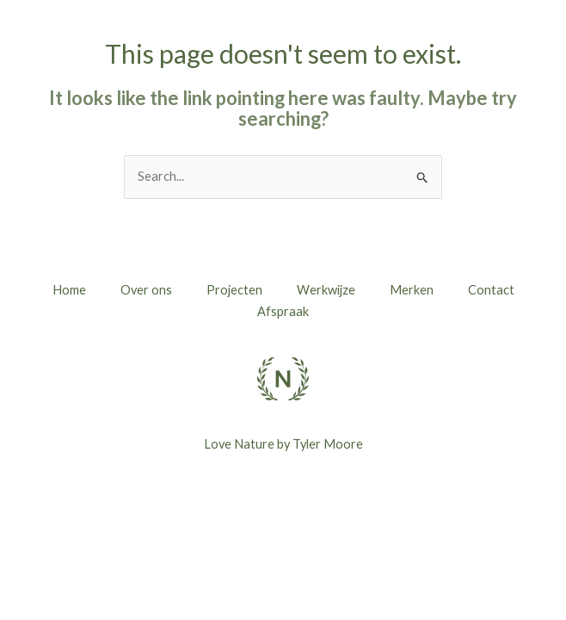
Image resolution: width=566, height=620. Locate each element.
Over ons (146, 289)
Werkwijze (326, 289)
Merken (412, 289)
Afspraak (283, 311)
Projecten (234, 289)
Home (69, 289)
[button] (500, 44)
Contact (491, 289)
